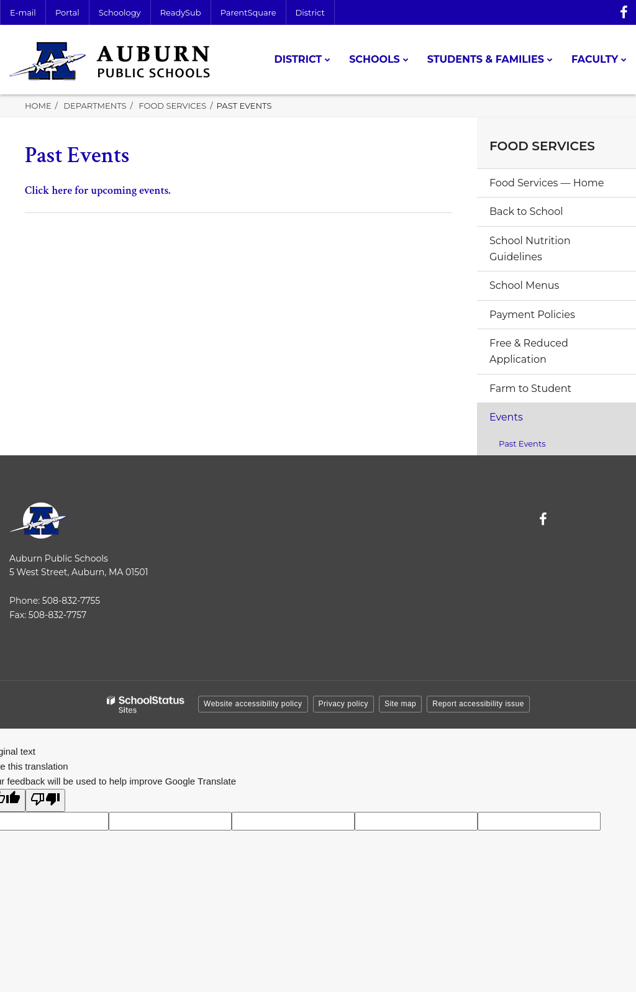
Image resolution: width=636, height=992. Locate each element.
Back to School (526, 211)
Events (506, 417)
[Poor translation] (45, 800)
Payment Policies (532, 315)
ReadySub (180, 12)
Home (38, 106)
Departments (94, 106)
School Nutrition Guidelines (529, 249)
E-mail (23, 12)
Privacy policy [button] (343, 703)
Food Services (172, 106)
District (310, 12)
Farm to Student (530, 388)
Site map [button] (400, 703)
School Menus (524, 285)
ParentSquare (248, 12)
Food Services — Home (546, 183)
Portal (67, 12)
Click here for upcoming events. (98, 190)
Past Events (522, 443)
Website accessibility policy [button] (253, 703)
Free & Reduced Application (528, 351)
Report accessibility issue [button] (478, 703)
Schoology (120, 12)
